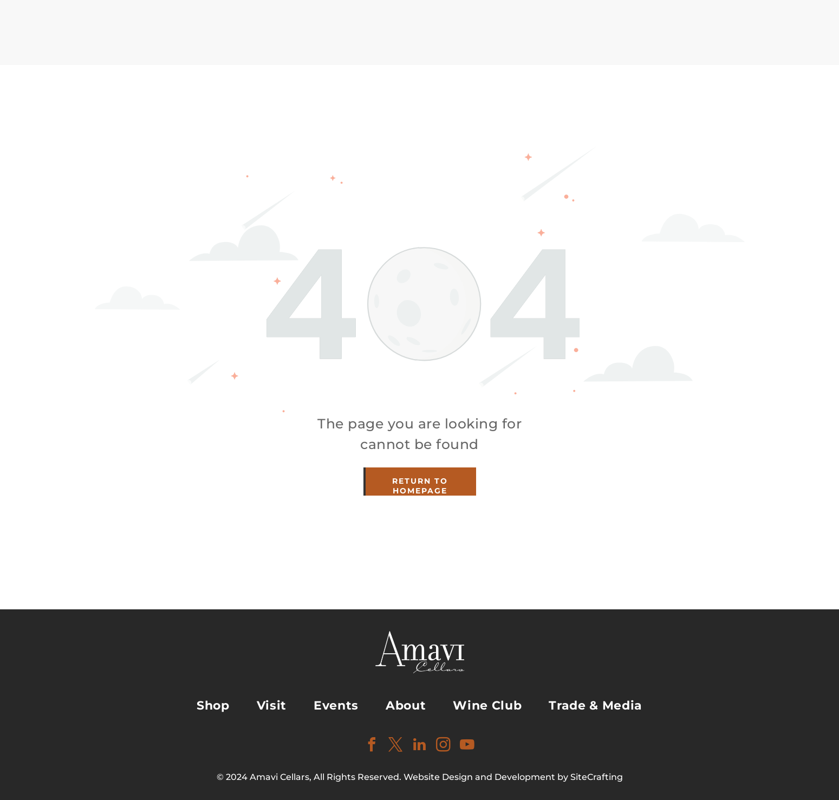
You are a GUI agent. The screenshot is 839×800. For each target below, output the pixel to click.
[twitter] (396, 746)
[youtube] (467, 746)
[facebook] (372, 746)
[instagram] (443, 746)
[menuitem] (213, 705)
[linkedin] (420, 746)
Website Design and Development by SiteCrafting (513, 777)
